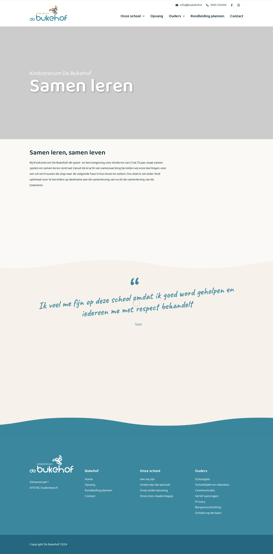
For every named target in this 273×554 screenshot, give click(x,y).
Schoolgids (202, 479)
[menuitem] (189, 5)
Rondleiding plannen (207, 16)
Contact (236, 16)
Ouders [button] (177, 16)
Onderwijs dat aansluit (155, 484)
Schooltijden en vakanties (212, 484)
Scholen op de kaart (208, 513)
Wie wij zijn (147, 479)
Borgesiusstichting (208, 507)
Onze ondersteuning (154, 490)
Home (89, 479)
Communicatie (205, 490)
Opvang (156, 16)
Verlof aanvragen (206, 496)
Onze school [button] (132, 16)
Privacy (200, 501)
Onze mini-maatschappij (156, 496)
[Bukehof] (48, 13)
